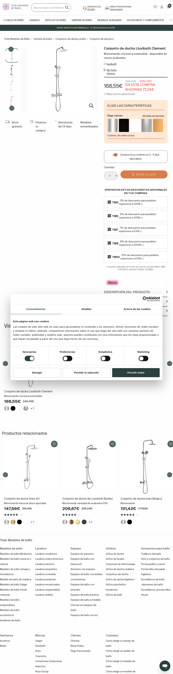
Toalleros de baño (151, 553)
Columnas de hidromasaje (120, 564)
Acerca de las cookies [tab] (137, 308)
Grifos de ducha (115, 553)
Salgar (38, 640)
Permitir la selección (86, 372)
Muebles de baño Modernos (16, 553)
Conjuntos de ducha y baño (70, 39)
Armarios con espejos (83, 569)
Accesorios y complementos (145, 20)
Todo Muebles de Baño (17, 39)
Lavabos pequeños (46, 569)
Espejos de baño (55, 20)
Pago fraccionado (81, 651)
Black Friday (77, 646)
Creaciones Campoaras (48, 661)
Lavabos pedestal (45, 579)
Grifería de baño (82, 20)
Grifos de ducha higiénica (120, 579)
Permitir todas (135, 372)
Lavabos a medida (45, 574)
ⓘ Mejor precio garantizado (119, 94)
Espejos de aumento (82, 553)
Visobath (40, 646)
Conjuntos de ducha (117, 574)
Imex (38, 651)
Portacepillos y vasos (153, 564)
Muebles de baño (13, 20)
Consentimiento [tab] (36, 308)
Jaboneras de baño (152, 584)
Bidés (3, 646)
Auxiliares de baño (10, 620)
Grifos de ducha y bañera (120, 569)
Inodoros (5, 640)
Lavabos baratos (44, 564)
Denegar (37, 372)
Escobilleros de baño (153, 579)
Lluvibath (112, 64)
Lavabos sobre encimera (49, 559)
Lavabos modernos (46, 553)
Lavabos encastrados (47, 584)
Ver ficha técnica (111, 72)
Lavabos (34, 20)
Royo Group (42, 671)
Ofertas (75, 640)
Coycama (40, 656)
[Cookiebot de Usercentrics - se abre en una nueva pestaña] (145, 298)
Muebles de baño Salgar (13, 584)
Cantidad (109, 167)
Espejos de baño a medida (86, 599)
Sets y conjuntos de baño (155, 559)
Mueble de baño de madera (15, 579)
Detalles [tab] (86, 308)
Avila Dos (40, 666)
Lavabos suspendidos (47, 589)
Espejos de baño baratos (85, 594)
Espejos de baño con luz (84, 615)
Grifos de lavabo (115, 559)
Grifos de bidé (114, 594)
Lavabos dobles (44, 594)
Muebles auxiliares (110, 20)
